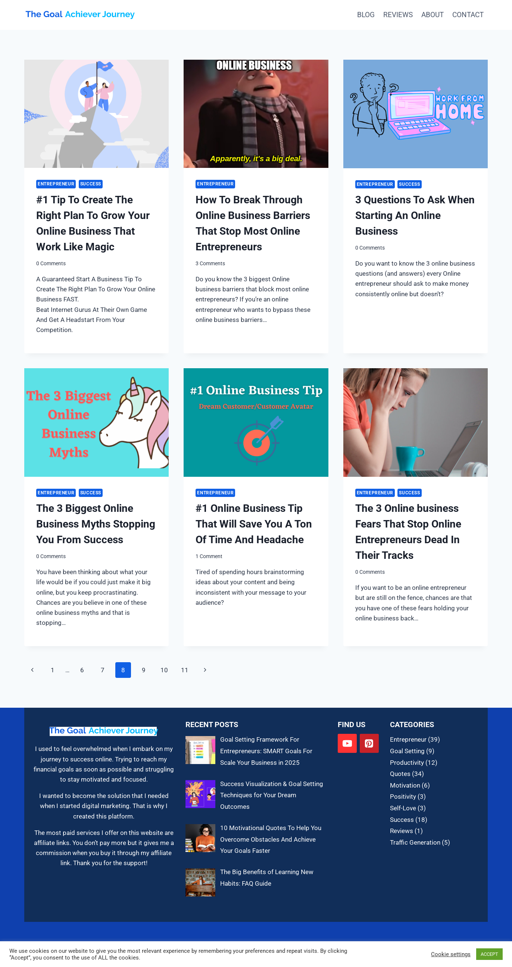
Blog (366, 14)
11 (184, 670)
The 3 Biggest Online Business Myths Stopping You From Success (95, 524)
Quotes (400, 773)
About (432, 14)
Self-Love (403, 808)
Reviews (398, 14)
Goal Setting (407, 751)
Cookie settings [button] (451, 954)
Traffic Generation (415, 842)
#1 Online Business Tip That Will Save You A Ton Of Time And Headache (254, 524)
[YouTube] (347, 743)
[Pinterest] (369, 743)
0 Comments (51, 263)
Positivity (403, 796)
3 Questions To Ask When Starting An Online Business (415, 215)
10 (164, 670)
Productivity (407, 762)
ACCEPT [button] (489, 954)
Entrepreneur (56, 184)
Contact (468, 14)
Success (90, 184)
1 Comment (209, 556)
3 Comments (210, 263)
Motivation (405, 785)
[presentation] (96, 114)
